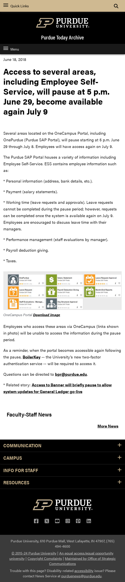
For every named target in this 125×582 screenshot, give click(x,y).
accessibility (83, 570)
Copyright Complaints (45, 558)
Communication (62, 445)
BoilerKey (31, 357)
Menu (11, 49)
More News (107, 426)
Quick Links (16, 5)
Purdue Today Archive (62, 37)
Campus (62, 458)
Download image (46, 314)
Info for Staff (62, 470)
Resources (62, 482)
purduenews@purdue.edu (81, 575)
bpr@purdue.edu (71, 374)
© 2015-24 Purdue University (34, 553)
